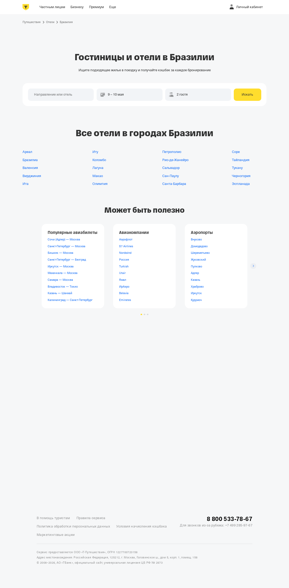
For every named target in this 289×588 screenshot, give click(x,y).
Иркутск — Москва (61, 266)
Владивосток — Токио (63, 286)
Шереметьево (200, 252)
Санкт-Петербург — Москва (66, 246)
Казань (195, 279)
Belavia (124, 293)
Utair (122, 272)
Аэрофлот (125, 239)
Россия (124, 259)
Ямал (122, 279)
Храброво (197, 286)
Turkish (124, 266)
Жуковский (198, 259)
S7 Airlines (126, 246)
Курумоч (196, 299)
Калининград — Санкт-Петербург (70, 299)
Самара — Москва (60, 279)
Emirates (125, 299)
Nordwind (125, 252)
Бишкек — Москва (60, 252)
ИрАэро (124, 286)
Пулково (196, 266)
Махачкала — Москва (62, 272)
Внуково (196, 239)
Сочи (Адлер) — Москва (64, 239)
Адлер (195, 272)
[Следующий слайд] (253, 266)
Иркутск (196, 293)
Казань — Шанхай (60, 293)
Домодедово (199, 246)
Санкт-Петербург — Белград (67, 259)
